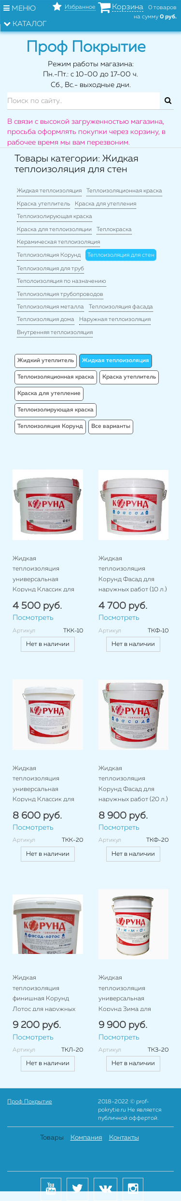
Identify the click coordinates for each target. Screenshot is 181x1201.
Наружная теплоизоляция (115, 319)
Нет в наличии (48, 644)
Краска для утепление (49, 393)
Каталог (25, 24)
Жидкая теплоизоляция (49, 191)
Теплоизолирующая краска (54, 217)
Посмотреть (33, 617)
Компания (86, 1137)
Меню (19, 8)
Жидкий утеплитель (45, 361)
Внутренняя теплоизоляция (55, 333)
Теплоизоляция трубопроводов (60, 294)
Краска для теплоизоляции (54, 230)
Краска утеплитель (43, 204)
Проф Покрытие (29, 1102)
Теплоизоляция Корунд (49, 255)
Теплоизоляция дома (45, 319)
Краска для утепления (105, 204)
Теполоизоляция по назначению (61, 281)
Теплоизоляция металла (50, 307)
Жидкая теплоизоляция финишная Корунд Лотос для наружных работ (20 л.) (44, 999)
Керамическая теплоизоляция (58, 242)
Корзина (127, 7)
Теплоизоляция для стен (120, 255)
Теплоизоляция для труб (50, 269)
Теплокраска (114, 230)
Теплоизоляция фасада (121, 307)
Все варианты (110, 426)
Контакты (124, 1137)
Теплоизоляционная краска (124, 191)
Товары (52, 1137)
